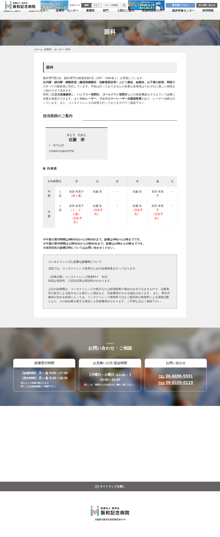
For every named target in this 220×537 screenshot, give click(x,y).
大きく (96, 6)
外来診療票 (34, 386)
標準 (86, 6)
